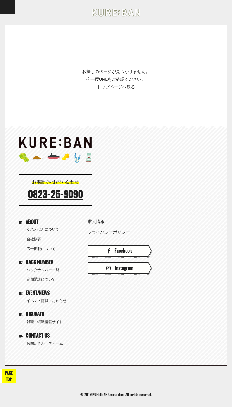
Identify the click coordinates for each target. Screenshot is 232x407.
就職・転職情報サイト (45, 322)
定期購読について (41, 279)
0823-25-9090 (55, 194)
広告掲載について (41, 249)
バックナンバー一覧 (43, 270)
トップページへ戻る (116, 86)
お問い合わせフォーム (45, 343)
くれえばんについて (43, 229)
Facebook (120, 251)
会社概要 (34, 239)
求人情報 (96, 221)
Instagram (119, 268)
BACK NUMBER (36, 262)
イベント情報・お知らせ (46, 301)
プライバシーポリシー (109, 232)
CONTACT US (34, 336)
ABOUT (28, 222)
